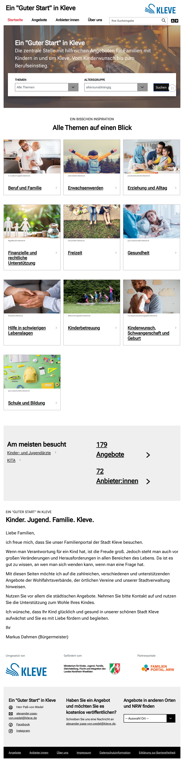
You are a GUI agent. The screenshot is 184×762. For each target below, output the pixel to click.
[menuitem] (15, 19)
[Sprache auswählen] (174, 20)
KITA (11, 460)
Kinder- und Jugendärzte (29, 453)
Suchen (161, 87)
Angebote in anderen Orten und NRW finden (149, 703)
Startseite (15, 20)
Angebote (39, 20)
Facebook (23, 724)
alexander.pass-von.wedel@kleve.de (91, 723)
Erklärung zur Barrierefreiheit (157, 752)
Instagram (23, 730)
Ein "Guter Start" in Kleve (40, 8)
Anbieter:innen (67, 20)
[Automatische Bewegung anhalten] (172, 88)
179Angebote (110, 449)
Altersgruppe (94, 80)
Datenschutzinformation (115, 752)
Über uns (95, 20)
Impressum (84, 752)
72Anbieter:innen (117, 476)
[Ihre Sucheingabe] (134, 20)
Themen (20, 80)
